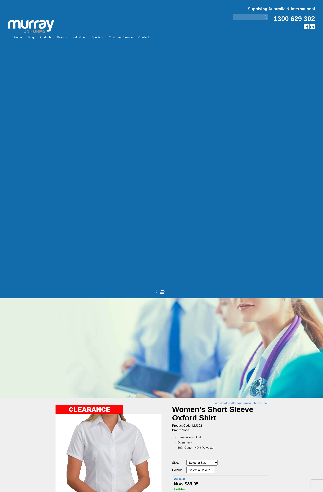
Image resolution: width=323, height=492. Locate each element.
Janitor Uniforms (171, 357)
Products (45, 37)
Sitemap (116, 400)
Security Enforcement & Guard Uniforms (185, 365)
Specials (97, 37)
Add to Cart (200, 247)
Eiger (112, 348)
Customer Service (121, 37)
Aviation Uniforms (172, 344)
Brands (62, 37)
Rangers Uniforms (172, 361)
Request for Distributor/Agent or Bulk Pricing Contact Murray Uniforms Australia (161, 301)
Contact (143, 37)
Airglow (113, 344)
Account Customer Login (70, 374)
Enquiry (200, 258)
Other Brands (116, 357)
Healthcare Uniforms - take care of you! (249, 151)
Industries (79, 37)
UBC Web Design (139, 400)
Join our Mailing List (161, 317)
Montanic (114, 353)
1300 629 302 (294, 18)
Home (18, 37)
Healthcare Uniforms (174, 353)
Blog (31, 37)
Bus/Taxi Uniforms (172, 348)
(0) (159, 37)
